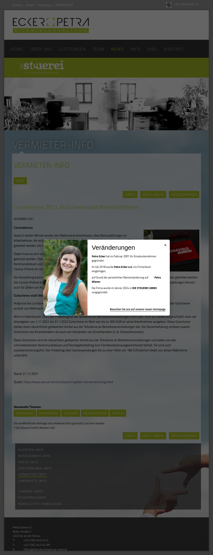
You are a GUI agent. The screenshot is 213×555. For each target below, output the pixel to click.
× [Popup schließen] (165, 244)
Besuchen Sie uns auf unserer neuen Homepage (138, 309)
